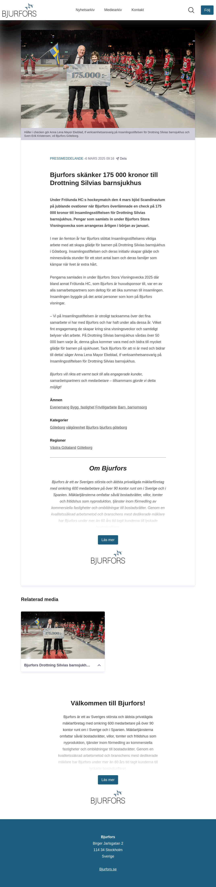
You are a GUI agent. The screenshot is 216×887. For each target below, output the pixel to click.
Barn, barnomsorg (132, 407)
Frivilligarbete (106, 407)
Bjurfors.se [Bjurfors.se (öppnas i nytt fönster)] (108, 869)
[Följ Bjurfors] (207, 10)
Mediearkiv (113, 10)
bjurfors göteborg (113, 427)
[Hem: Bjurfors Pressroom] (19, 10)
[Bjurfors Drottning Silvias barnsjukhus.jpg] (63, 635)
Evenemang (59, 407)
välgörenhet (75, 427)
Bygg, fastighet (82, 407)
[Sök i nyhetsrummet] (191, 10)
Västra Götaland (63, 448)
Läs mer (107, 540)
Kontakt (138, 10)
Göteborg (57, 427)
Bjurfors (92, 427)
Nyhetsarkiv (85, 10)
